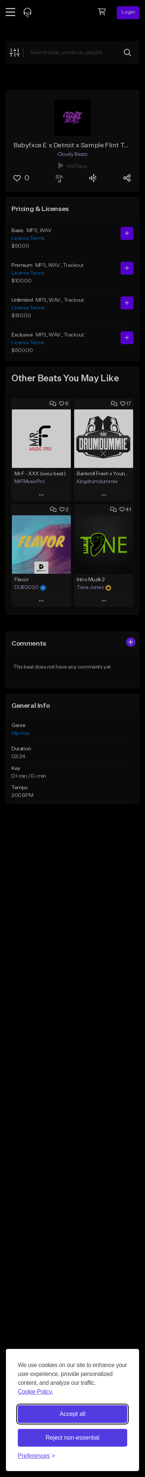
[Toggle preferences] (36, 1456)
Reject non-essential (72, 1437)
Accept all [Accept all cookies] (72, 1414)
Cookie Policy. (35, 1392)
